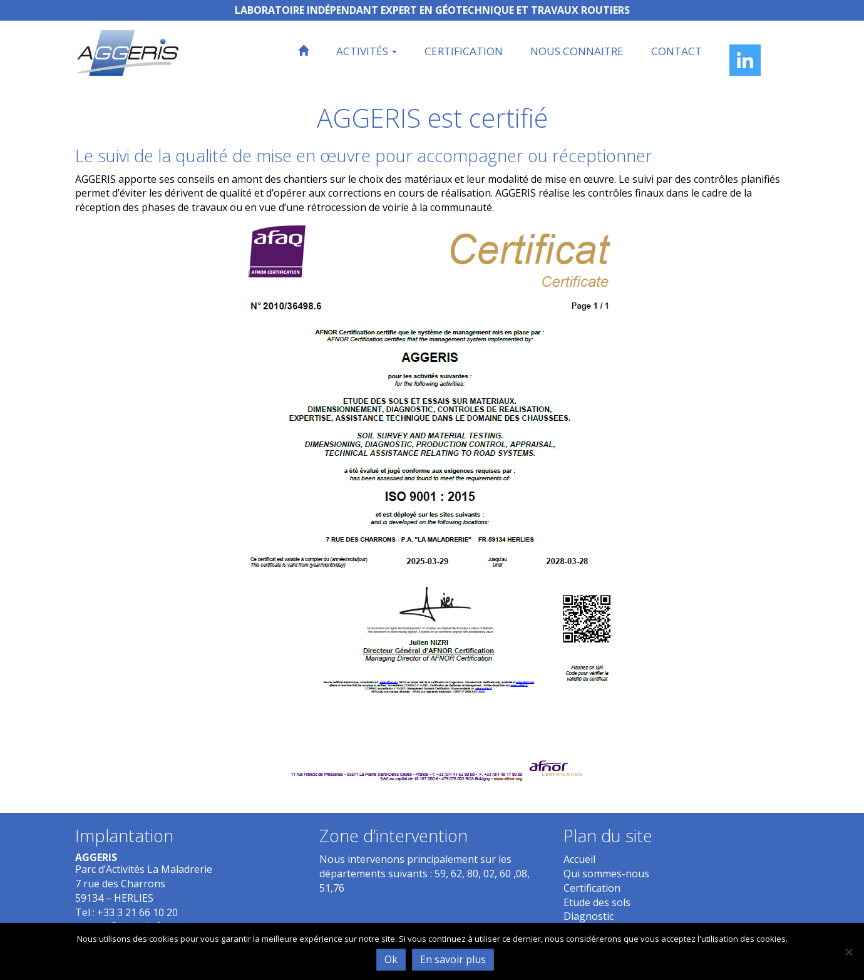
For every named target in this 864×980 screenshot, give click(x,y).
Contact (676, 51)
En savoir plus (453, 959)
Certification (463, 51)
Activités (366, 51)
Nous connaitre (577, 51)
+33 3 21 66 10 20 (137, 912)
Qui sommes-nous (606, 873)
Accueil (579, 859)
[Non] (848, 952)
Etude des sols (596, 902)
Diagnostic (588, 916)
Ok (391, 959)
